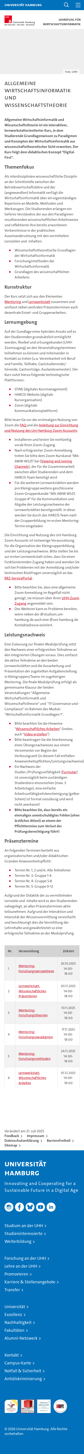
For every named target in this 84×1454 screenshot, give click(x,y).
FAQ (23, 425)
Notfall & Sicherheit (22, 1371)
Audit (25, 1402)
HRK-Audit (41, 1404)
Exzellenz (13, 1314)
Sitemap (10, 1145)
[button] (66, 5)
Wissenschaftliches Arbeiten (38, 728)
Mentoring (13, 301)
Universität (14, 1306)
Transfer (12, 1290)
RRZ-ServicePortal (18, 578)
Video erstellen (35, 734)
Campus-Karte (17, 1363)
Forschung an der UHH (25, 1258)
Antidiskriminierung (23, 1379)
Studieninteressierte (23, 1233)
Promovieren (16, 1274)
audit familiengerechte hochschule (11, 1406)
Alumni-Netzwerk (20, 1338)
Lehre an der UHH (20, 1266)
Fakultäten (14, 1330)
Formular (69, 772)
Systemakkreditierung (60, 1402)
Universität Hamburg (23, 4)
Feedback (11, 1135)
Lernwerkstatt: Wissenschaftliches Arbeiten (32, 1078)
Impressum (35, 1135)
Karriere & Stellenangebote (29, 1282)
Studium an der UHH (23, 1225)
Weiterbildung (17, 1241)
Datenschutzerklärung (21, 1140)
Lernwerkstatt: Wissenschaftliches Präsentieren (32, 991)
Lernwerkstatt (39, 301)
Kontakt (11, 1355)
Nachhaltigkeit (18, 1322)
